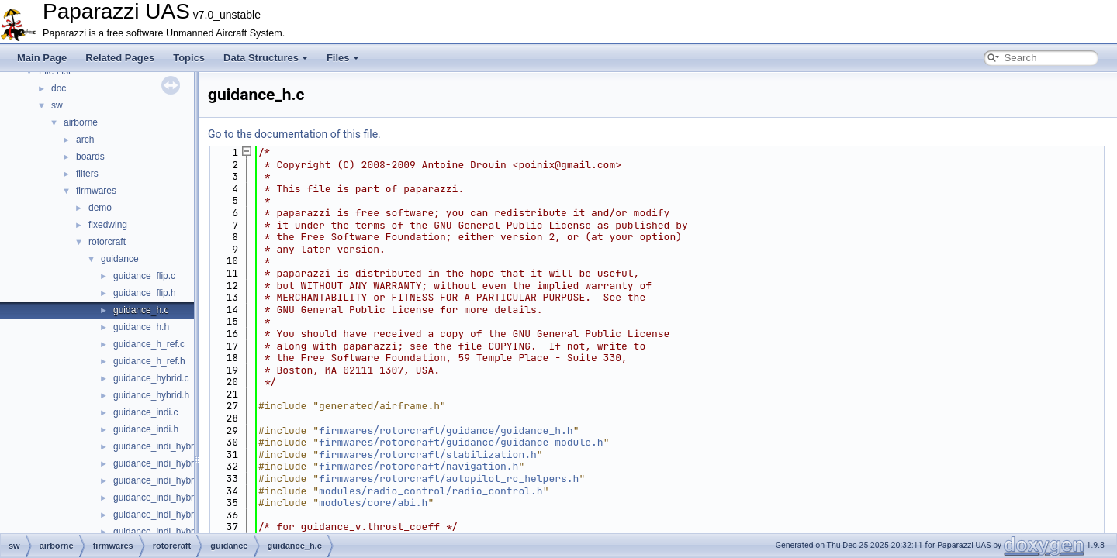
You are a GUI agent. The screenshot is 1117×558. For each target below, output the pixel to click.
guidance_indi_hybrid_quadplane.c (185, 480)
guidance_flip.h (144, 293)
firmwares (96, 190)
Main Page (42, 58)
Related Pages (119, 58)
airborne (81, 122)
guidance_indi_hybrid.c (161, 446)
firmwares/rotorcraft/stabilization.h (428, 454)
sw (57, 105)
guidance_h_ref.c (149, 344)
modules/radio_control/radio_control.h (431, 491)
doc (58, 88)
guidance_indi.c (145, 412)
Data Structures (265, 58)
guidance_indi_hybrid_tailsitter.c (179, 514)
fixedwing (107, 224)
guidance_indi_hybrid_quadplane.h (185, 497)
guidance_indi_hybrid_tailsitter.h (179, 531)
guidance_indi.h (145, 429)
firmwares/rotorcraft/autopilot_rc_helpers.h (449, 478)
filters (87, 173)
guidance (120, 258)
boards (90, 156)
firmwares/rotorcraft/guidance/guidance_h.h (446, 430)
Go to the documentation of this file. (294, 134)
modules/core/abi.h (373, 502)
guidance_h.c (140, 310)
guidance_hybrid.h (151, 395)
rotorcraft (107, 241)
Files (343, 58)
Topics (189, 58)
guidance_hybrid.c (150, 378)
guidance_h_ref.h (149, 361)
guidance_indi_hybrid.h (161, 463)
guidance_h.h (141, 327)
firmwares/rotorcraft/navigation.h (418, 466)
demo (100, 207)
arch (85, 139)
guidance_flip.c (144, 275)
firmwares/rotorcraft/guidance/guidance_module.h (461, 442)
